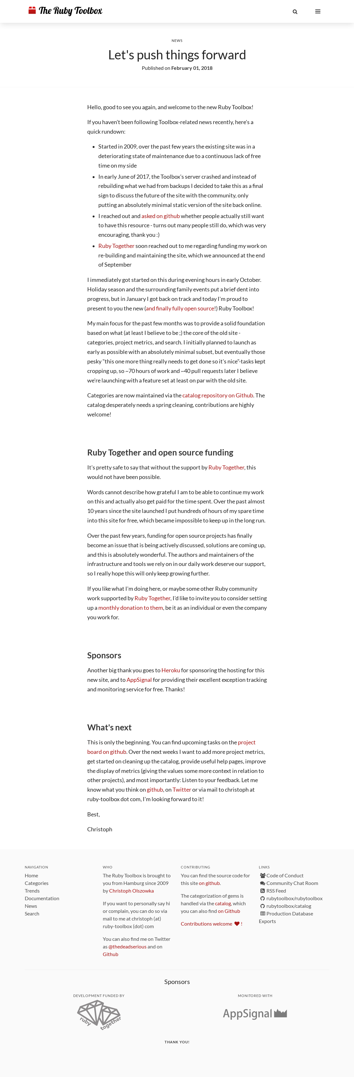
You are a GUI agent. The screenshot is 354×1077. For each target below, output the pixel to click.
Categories (37, 883)
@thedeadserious (127, 946)
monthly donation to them (130, 607)
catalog (223, 903)
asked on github (160, 216)
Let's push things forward (177, 54)
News (177, 40)
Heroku (170, 670)
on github (209, 883)
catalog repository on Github (217, 395)
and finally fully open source (180, 308)
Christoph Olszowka (131, 891)
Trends (32, 891)
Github (110, 954)
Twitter (182, 789)
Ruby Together (116, 246)
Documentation (42, 898)
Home (31, 875)
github (155, 789)
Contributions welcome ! (211, 924)
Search (32, 913)
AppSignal (139, 679)
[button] (295, 11)
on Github (229, 911)
